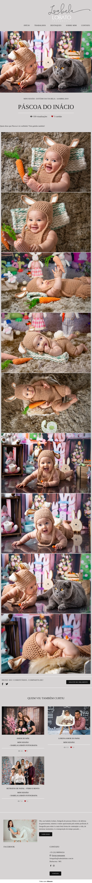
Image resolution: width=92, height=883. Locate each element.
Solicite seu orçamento (78, 682)
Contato (55, 873)
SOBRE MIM (71, 25)
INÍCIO (27, 25)
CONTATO (85, 25)
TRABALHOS (40, 25)
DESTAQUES (55, 25)
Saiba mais (46, 834)
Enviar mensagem (58, 855)
